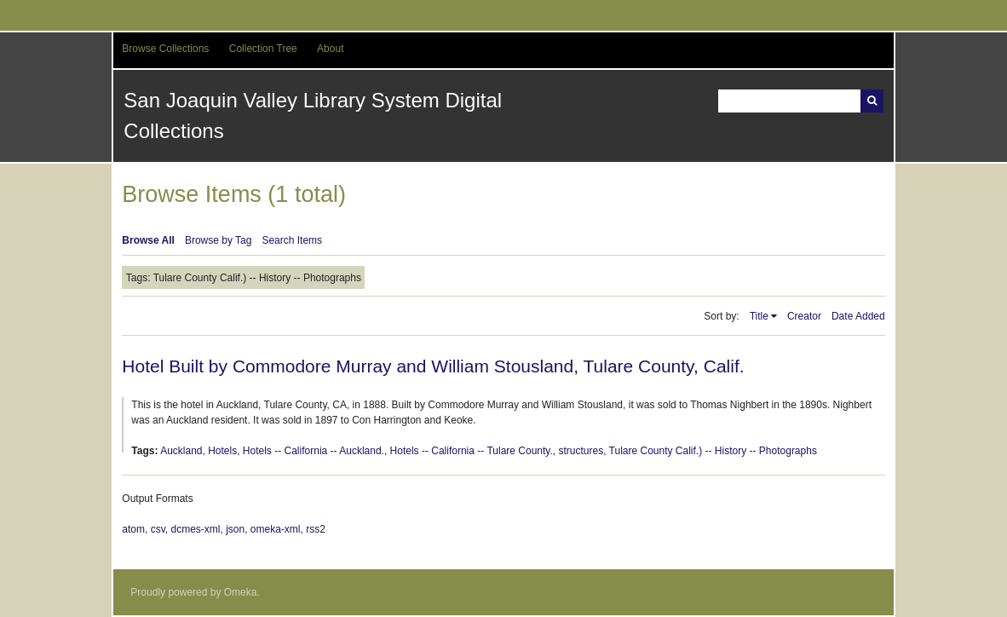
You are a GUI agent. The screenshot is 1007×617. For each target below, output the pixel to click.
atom (133, 529)
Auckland (181, 451)
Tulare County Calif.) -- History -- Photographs (713, 451)
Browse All (148, 240)
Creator (804, 316)
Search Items (292, 240)
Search (871, 100)
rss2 (315, 529)
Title (759, 316)
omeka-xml (275, 529)
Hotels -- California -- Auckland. (313, 451)
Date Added (858, 316)
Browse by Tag (218, 240)
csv (158, 529)
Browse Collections (165, 49)
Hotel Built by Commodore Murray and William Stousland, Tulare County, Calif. (433, 366)
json (235, 529)
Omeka (240, 592)
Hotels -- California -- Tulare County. (471, 451)
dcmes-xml (195, 529)
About (330, 49)
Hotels (222, 451)
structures (580, 451)
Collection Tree (263, 49)
